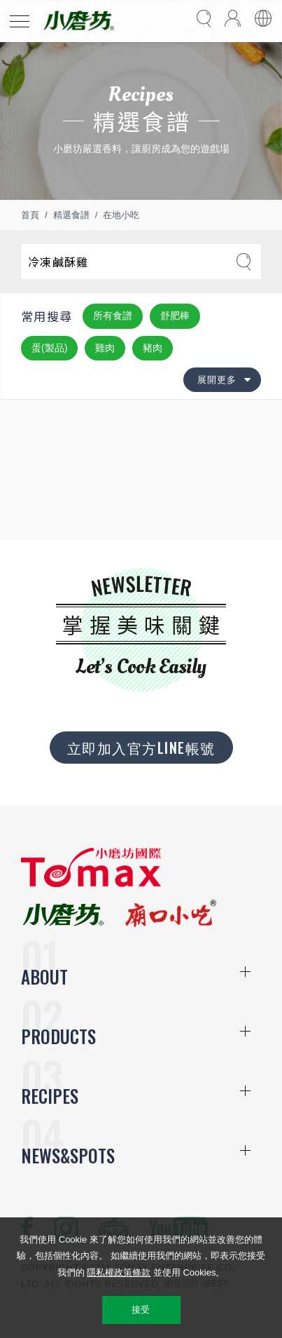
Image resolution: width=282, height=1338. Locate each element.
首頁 (30, 215)
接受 (141, 1309)
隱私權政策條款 (118, 1272)
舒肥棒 (175, 315)
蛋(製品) (49, 347)
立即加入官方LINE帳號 (141, 747)
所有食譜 (112, 315)
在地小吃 (121, 215)
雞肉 (105, 347)
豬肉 (152, 347)
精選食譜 (71, 215)
